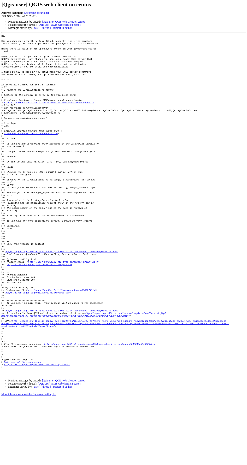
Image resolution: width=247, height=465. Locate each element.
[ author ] (68, 27)
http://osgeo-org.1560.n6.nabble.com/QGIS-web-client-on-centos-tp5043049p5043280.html (100, 406)
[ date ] (36, 27)
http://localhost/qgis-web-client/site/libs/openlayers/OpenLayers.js (49, 116)
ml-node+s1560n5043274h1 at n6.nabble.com (31, 153)
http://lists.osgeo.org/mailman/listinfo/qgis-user (39, 310)
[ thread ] (46, 27)
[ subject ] (57, 27)
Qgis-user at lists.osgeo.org (23, 427)
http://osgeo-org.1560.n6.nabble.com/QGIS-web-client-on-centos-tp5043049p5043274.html (61, 366)
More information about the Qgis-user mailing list (28, 462)
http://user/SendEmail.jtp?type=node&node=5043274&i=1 (61, 341)
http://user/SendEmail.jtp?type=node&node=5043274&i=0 (63, 307)
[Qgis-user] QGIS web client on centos (63, 21)
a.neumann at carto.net (36, 12)
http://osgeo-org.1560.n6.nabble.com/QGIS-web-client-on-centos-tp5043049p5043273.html (61, 295)
